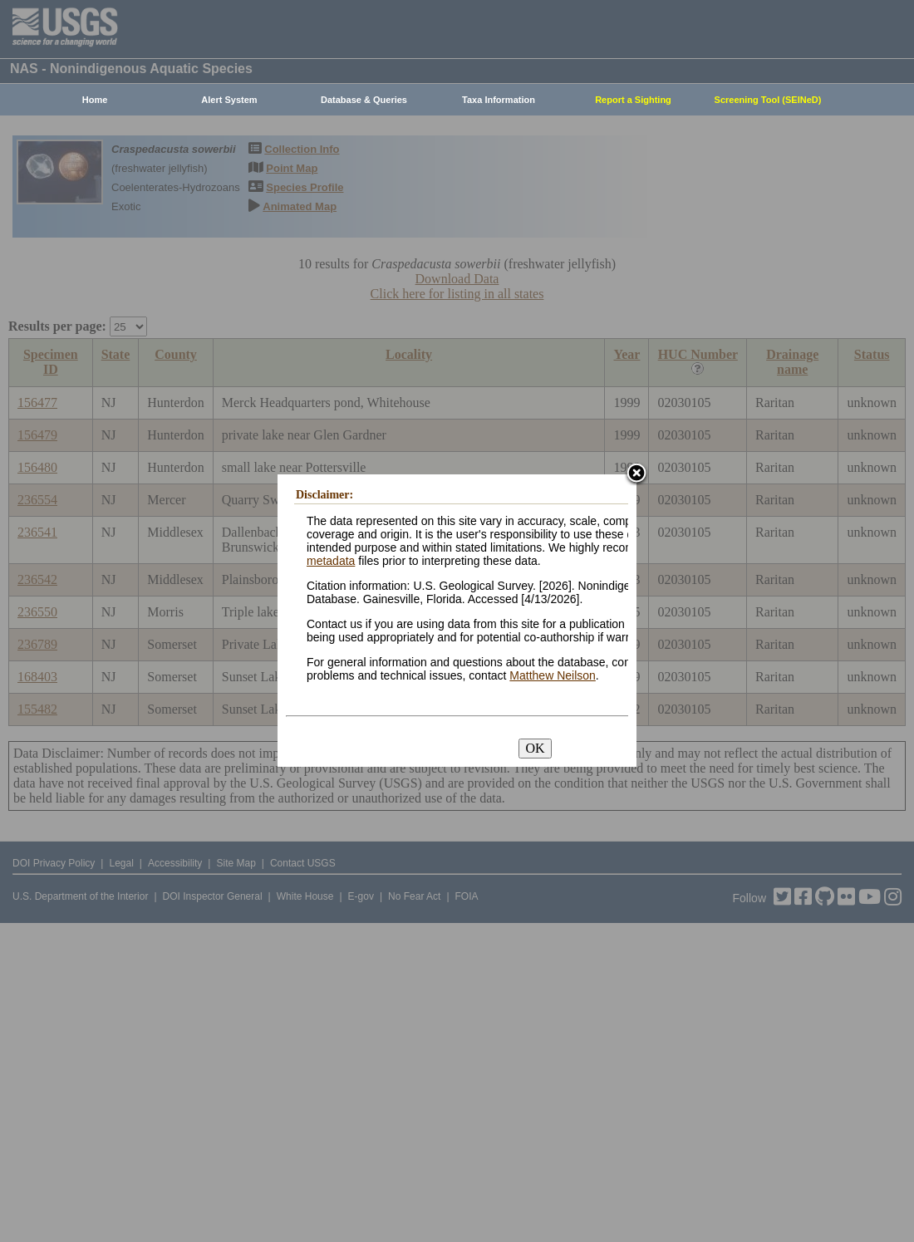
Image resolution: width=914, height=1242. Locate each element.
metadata (331, 560)
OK (534, 748)
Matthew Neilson (552, 675)
